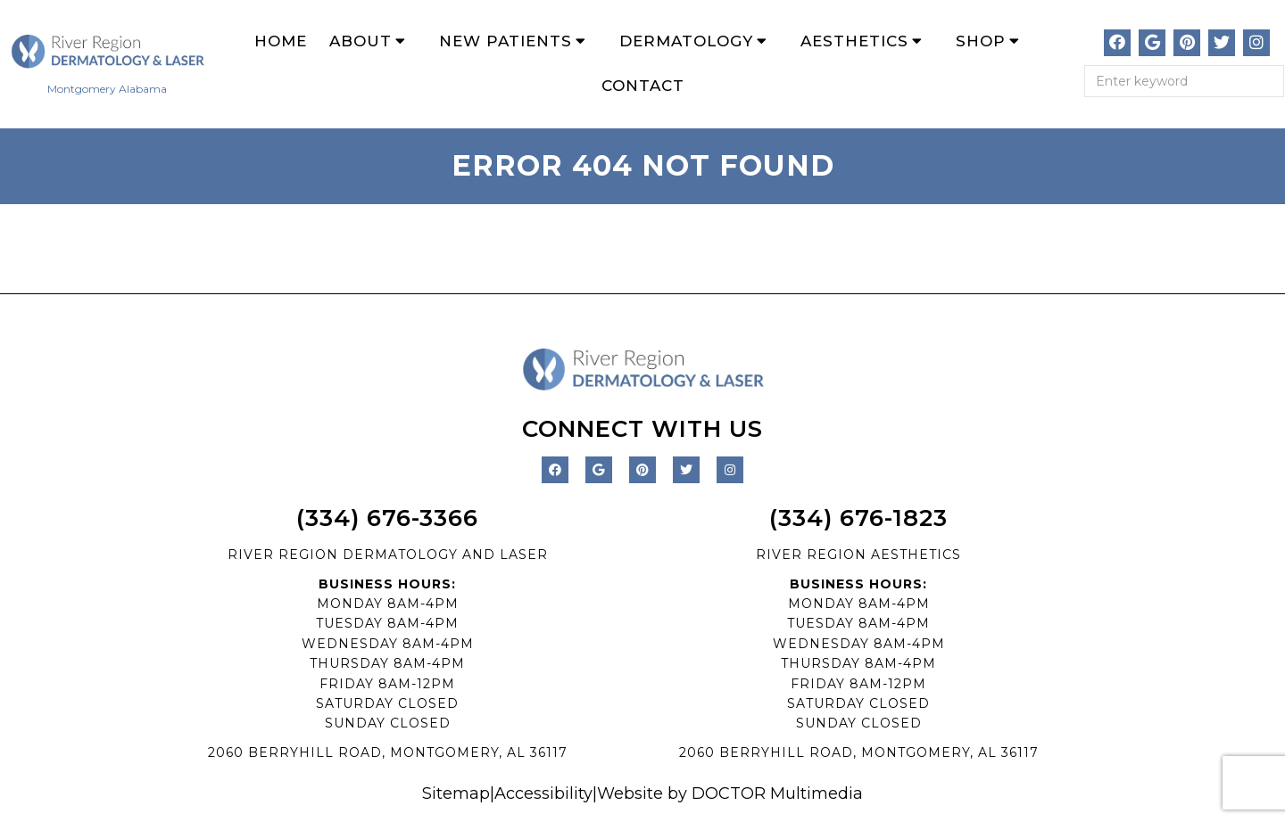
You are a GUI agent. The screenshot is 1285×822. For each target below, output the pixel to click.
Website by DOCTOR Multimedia (730, 793)
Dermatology (686, 41)
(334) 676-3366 (387, 518)
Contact (642, 86)
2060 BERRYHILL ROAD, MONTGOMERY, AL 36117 (388, 752)
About (360, 41)
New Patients (505, 41)
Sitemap (456, 793)
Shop (981, 41)
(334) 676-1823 (858, 518)
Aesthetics (854, 41)
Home (280, 41)
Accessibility (543, 793)
